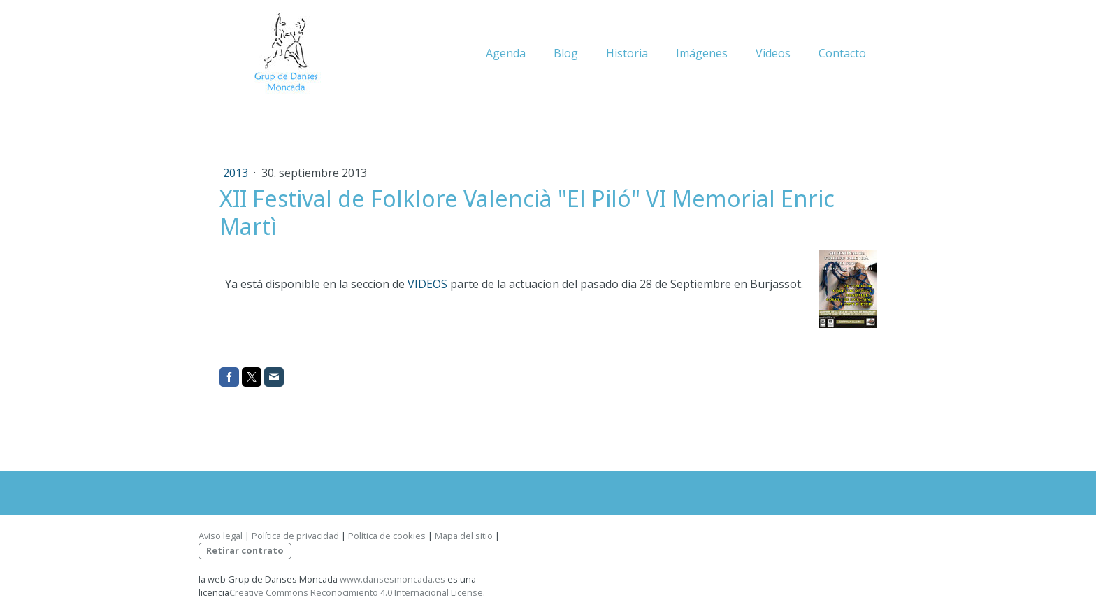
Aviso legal (221, 535)
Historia (627, 53)
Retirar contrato (245, 550)
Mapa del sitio (464, 535)
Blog (566, 53)
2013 (237, 172)
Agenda (506, 53)
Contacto (842, 53)
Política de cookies (387, 535)
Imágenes (702, 53)
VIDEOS (427, 284)
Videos (773, 53)
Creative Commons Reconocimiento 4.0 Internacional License (356, 592)
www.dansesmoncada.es (392, 579)
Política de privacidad (295, 535)
